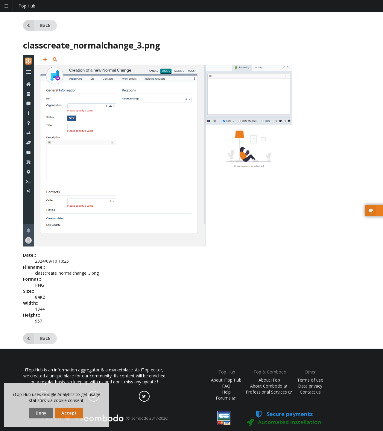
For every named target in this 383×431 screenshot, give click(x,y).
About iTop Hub (226, 380)
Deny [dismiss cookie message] (41, 413)
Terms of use (310, 380)
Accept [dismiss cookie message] (69, 413)
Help (226, 392)
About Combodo (268, 386)
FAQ (226, 386)
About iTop (269, 380)
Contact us (310, 392)
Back (37, 25)
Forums (225, 398)
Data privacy (310, 386)
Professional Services (269, 392)
